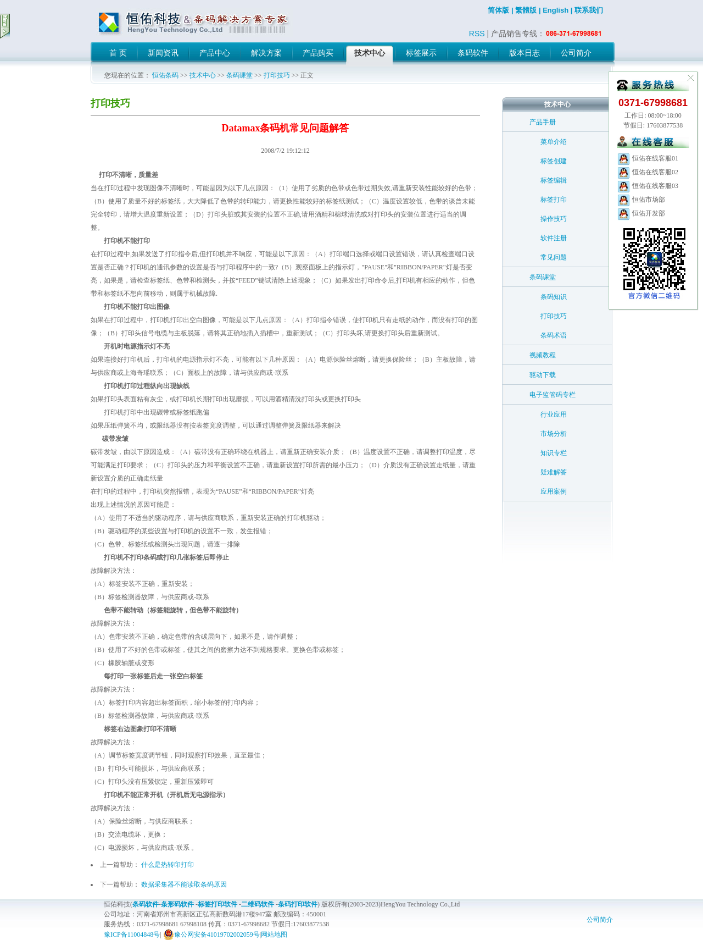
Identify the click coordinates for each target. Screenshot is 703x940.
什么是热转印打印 (167, 865)
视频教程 (542, 355)
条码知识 (553, 297)
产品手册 (542, 122)
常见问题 (553, 257)
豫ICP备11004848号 (132, 934)
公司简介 (600, 920)
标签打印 (553, 199)
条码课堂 (239, 75)
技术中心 (202, 75)
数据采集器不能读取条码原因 (184, 884)
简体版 (498, 10)
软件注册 (553, 238)
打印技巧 (277, 75)
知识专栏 (553, 453)
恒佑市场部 (641, 199)
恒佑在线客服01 (647, 158)
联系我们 (588, 10)
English (555, 10)
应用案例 (553, 491)
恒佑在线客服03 (647, 186)
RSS (477, 33)
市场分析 (553, 434)
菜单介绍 (553, 142)
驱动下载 (542, 375)
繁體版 (526, 10)
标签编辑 (553, 180)
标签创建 (553, 161)
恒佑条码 (165, 75)
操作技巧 (553, 219)
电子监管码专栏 (552, 395)
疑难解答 (553, 472)
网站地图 (274, 934)
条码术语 (553, 335)
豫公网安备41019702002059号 (211, 934)
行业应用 (553, 414)
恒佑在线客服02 (647, 172)
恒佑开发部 (641, 213)
